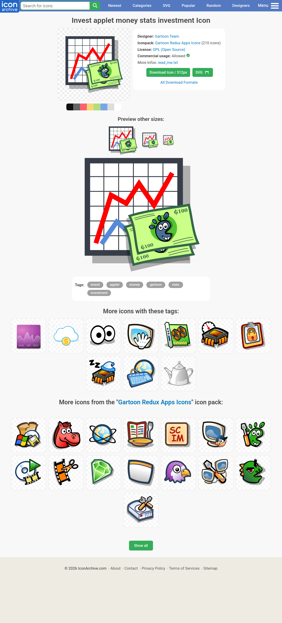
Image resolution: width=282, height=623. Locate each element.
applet (114, 285)
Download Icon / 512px (168, 72)
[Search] (95, 5)
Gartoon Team (167, 36)
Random (214, 5)
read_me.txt (168, 62)
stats (176, 285)
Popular (188, 5)
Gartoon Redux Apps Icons (177, 43)
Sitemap (210, 568)
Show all (141, 545)
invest (95, 285)
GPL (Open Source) (169, 49)
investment (99, 293)
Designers (241, 5)
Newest (114, 5)
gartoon (156, 285)
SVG (166, 5)
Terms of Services (184, 568)
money (134, 285)
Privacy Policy (153, 568)
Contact (131, 568)
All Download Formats (179, 82)
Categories (142, 5)
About (115, 568)
